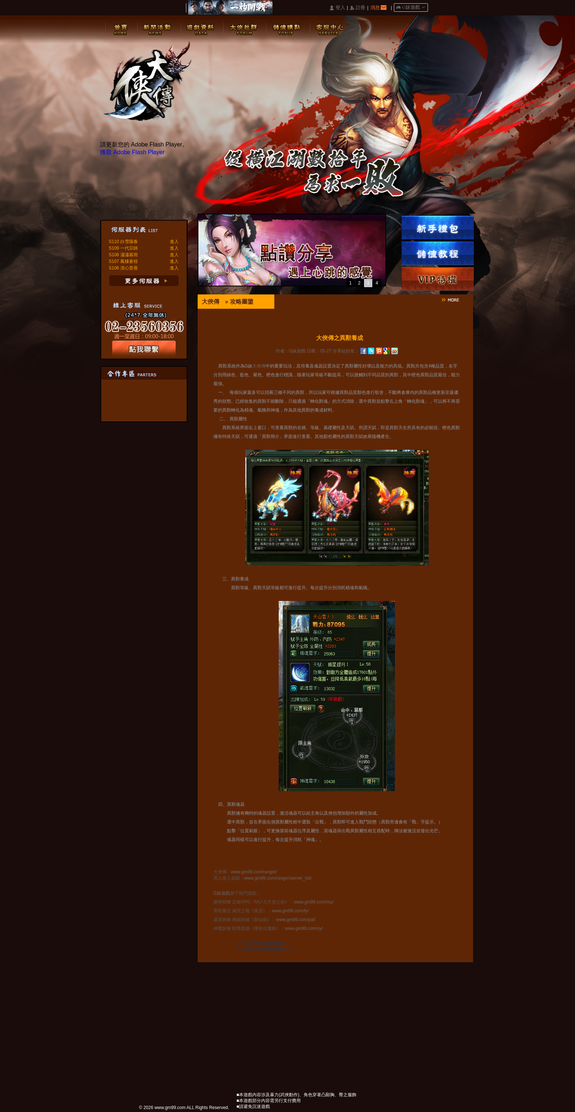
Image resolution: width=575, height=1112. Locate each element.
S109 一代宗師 (123, 248)
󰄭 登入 (337, 8)
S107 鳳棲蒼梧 (123, 261)
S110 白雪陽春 (123, 241)
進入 (174, 241)
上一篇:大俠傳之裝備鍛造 (260, 943)
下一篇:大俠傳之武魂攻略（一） (266, 949)
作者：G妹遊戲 (290, 351)
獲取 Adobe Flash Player (132, 152)
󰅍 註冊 (357, 8)
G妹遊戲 (221, 893)
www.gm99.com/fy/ (290, 910)
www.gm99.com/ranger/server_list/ (278, 878)
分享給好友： (346, 351)
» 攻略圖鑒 (239, 301)
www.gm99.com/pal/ (295, 919)
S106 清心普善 (123, 268)
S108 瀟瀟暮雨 (123, 254)
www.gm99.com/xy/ (304, 928)
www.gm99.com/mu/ (314, 902)
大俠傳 (210, 301)
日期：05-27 (319, 351)
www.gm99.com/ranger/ (254, 871)
